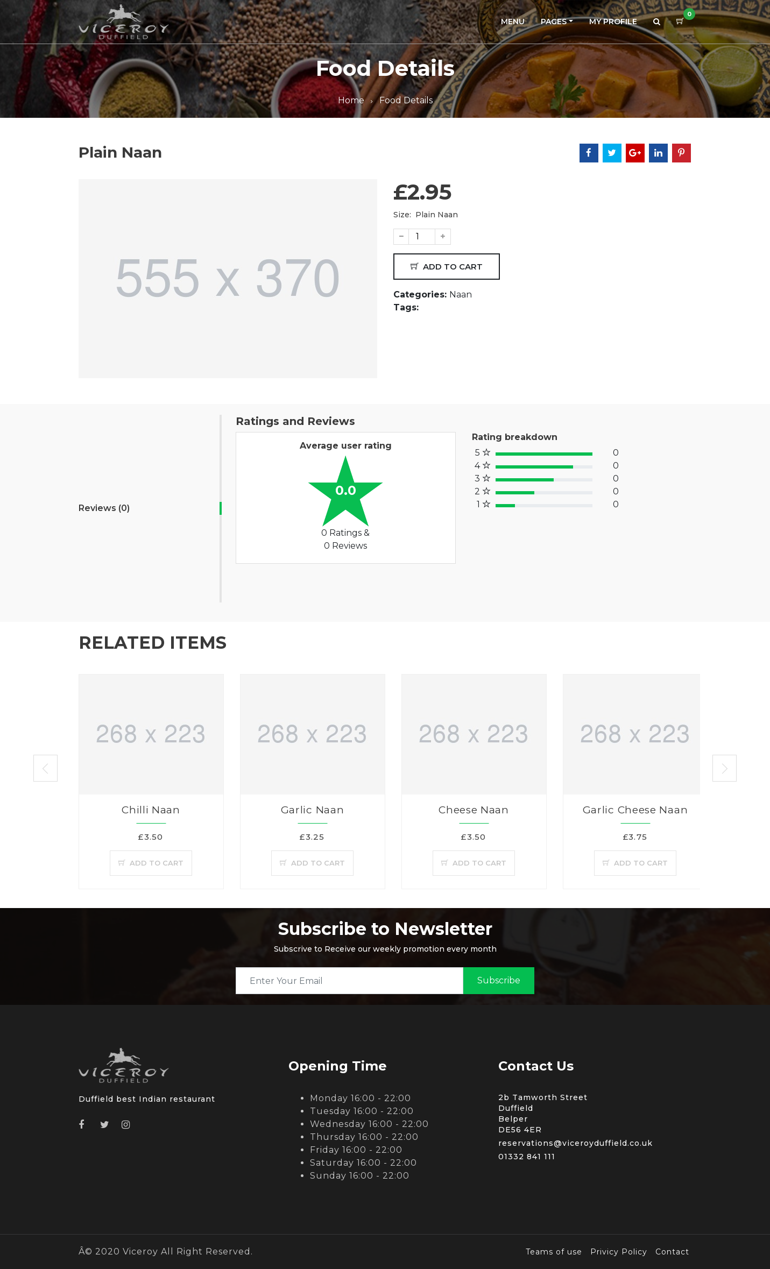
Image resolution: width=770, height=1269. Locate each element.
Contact (672, 1252)
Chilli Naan (151, 810)
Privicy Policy (618, 1252)
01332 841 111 (526, 1156)
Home (351, 100)
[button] (656, 21)
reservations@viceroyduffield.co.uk (575, 1143)
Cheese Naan (474, 810)
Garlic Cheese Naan (635, 810)
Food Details (406, 100)
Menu (513, 21)
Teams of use (554, 1252)
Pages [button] (554, 21)
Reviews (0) (104, 508)
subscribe (498, 980)
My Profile (613, 21)
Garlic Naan (312, 810)
